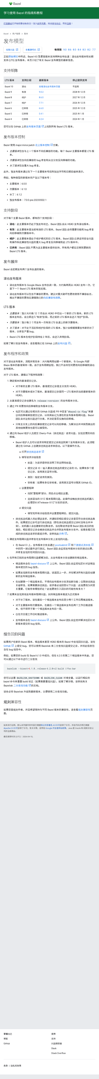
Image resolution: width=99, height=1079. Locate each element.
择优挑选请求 (33, 451)
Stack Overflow (58, 1053)
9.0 (65, 49)
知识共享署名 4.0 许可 (50, 725)
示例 (61, 533)
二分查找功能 (20, 685)
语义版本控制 (42, 145)
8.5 (74, 49)
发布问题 (62, 343)
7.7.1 (41, 103)
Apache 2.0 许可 (11, 728)
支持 (53, 1039)
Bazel (6, 34)
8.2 (89, 49)
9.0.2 (41, 92)
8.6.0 (41, 97)
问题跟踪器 (56, 1043)
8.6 (69, 49)
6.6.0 (41, 108)
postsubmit (61, 545)
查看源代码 (33, 49)
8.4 (79, 49)
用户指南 (16, 34)
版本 (26, 34)
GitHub (7, 646)
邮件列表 (41, 23)
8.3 (84, 49)
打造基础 (8, 23)
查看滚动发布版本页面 (49, 86)
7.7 (93, 49)
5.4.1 (41, 113)
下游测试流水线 (82, 545)
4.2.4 (41, 119)
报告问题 (12, 49)
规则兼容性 (84, 709)
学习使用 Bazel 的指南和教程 (23, 13)
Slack (53, 1048)
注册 (69, 23)
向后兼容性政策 (51, 297)
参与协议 (56, 23)
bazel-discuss (38, 563)
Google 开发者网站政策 (56, 728)
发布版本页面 (33, 126)
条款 (6, 1066)
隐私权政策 (16, 1066)
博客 (6, 1039)
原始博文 (13, 56)
